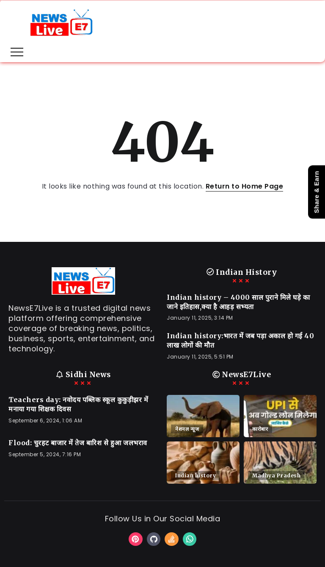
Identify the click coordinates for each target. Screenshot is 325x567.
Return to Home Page (245, 186)
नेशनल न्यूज (187, 429)
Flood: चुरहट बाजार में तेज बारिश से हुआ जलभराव (77, 442)
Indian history (195, 475)
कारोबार (260, 429)
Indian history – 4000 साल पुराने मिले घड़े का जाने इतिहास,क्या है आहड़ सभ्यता (238, 302)
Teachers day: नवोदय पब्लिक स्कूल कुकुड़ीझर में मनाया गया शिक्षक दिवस (78, 404)
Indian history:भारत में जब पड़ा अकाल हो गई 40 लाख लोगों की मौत (240, 340)
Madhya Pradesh (276, 475)
